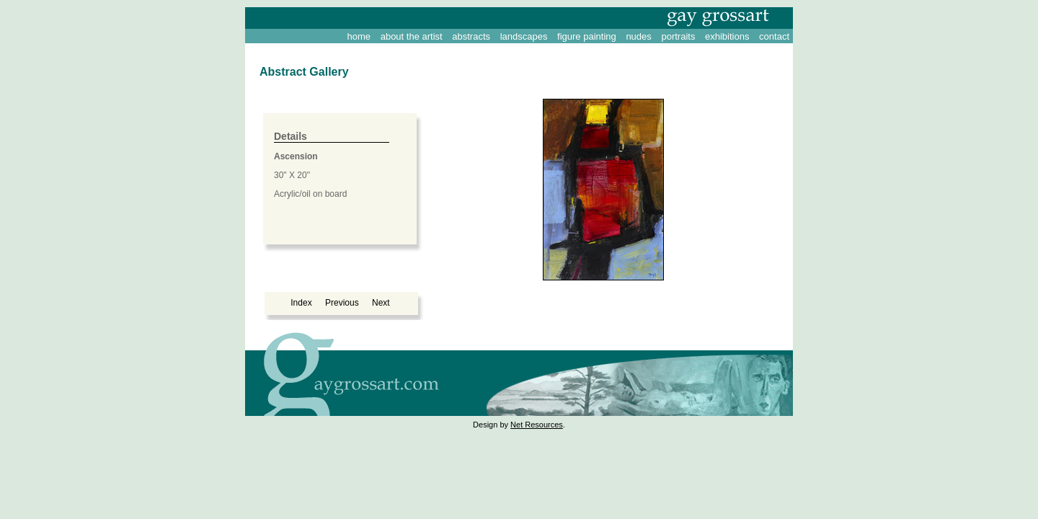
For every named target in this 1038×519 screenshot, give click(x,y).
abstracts (471, 36)
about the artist (412, 36)
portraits (678, 36)
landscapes (524, 36)
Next (381, 303)
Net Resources (536, 424)
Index (300, 303)
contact (774, 36)
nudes (638, 36)
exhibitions (727, 36)
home (359, 36)
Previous (342, 303)
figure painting (586, 36)
